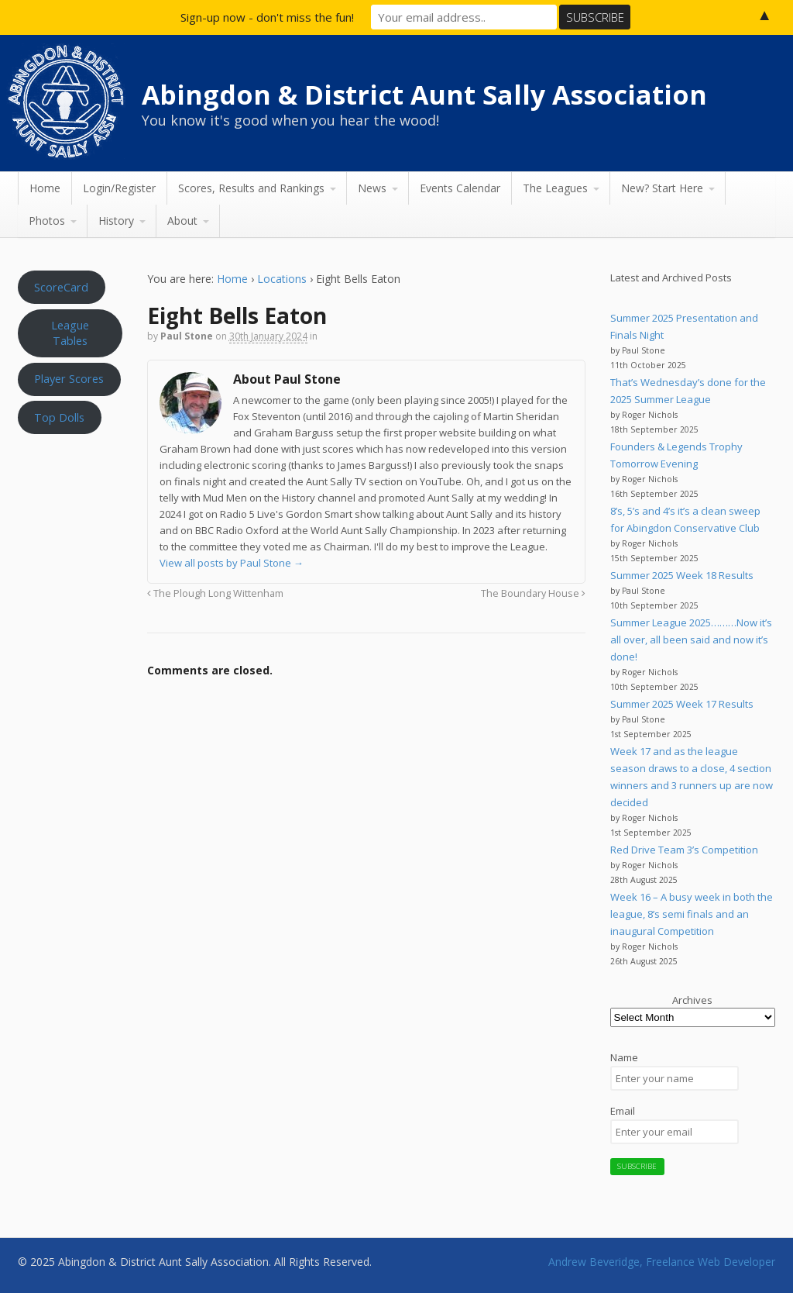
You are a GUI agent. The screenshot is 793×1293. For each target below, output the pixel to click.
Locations (282, 278)
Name (624, 1057)
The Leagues (555, 188)
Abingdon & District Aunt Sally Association (424, 94)
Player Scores (69, 378)
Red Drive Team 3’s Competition (684, 850)
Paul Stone (186, 336)
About (182, 220)
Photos (47, 220)
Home (44, 188)
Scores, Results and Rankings (251, 188)
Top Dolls (59, 417)
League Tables (70, 332)
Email (622, 1111)
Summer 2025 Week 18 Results (682, 575)
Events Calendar (460, 188)
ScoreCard (61, 287)
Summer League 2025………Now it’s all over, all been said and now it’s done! (691, 639)
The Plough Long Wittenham (215, 593)
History (116, 220)
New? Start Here (662, 188)
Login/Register (119, 188)
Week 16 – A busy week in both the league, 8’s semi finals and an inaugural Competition (691, 914)
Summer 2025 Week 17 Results (682, 704)
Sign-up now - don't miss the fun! (267, 17)
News (372, 188)
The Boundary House (533, 593)
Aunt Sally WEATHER (70, 515)
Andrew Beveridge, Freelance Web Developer (661, 1261)
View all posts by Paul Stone (232, 563)
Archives (692, 1000)
